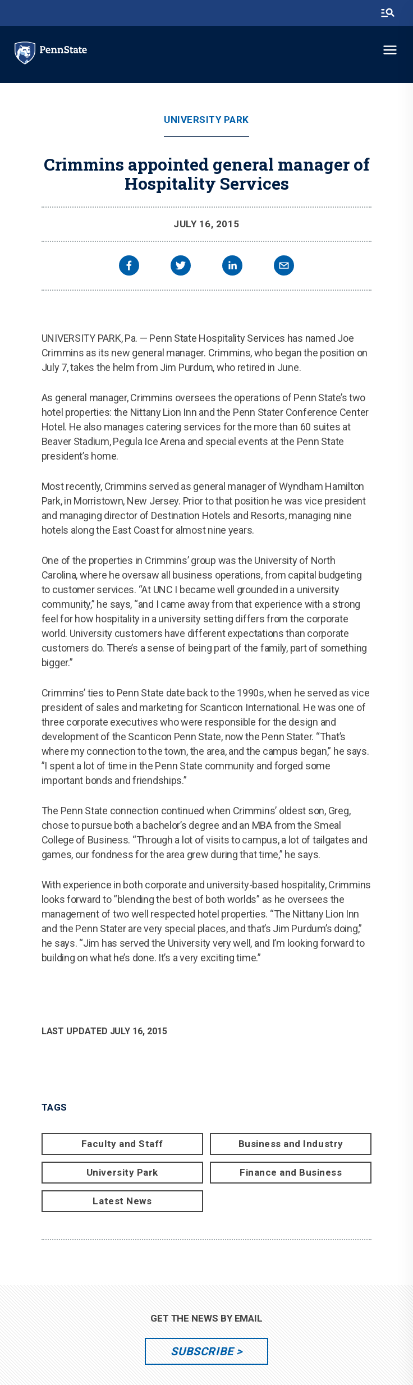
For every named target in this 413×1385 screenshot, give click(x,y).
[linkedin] (232, 266)
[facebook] (129, 266)
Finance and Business (291, 1172)
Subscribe (202, 1351)
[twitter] (181, 266)
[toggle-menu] (390, 50)
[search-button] (387, 13)
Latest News (122, 1201)
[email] (284, 266)
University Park (206, 119)
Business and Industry (290, 1143)
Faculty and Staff (122, 1143)
